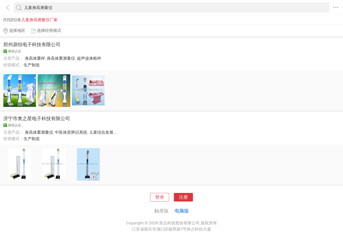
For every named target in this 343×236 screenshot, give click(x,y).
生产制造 (32, 65)
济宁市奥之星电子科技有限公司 (36, 118)
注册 (183, 197)
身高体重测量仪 (61, 58)
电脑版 (182, 211)
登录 (159, 197)
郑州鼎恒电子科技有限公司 (32, 44)
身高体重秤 (35, 58)
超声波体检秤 (89, 58)
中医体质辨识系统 (71, 132)
